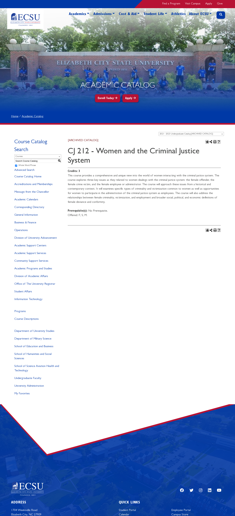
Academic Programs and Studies (33, 268)
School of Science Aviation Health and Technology (36, 368)
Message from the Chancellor (31, 192)
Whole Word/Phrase (27, 166)
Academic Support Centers (30, 245)
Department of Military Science (32, 339)
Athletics (178, 14)
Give (220, 3)
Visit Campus (192, 3)
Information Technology (28, 299)
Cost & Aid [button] (127, 14)
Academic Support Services (30, 253)
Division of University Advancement (35, 238)
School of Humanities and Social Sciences (33, 356)
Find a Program (171, 3)
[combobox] (191, 134)
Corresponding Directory (29, 207)
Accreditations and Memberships (33, 184)
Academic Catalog (32, 116)
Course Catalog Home (27, 176)
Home (14, 116)
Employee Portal (181, 510)
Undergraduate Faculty (27, 378)
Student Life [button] (154, 14)
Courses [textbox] (19, 156)
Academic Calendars (26, 199)
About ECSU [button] (199, 14)
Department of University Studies (34, 331)
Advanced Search (24, 170)
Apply (208, 3)
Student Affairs (23, 291)
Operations (21, 230)
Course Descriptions (26, 319)
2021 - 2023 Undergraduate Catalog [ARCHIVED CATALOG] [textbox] (186, 134)
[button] (88, 19)
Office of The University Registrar (34, 284)
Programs (20, 311)
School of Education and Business (33, 346)
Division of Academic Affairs (31, 276)
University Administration (29, 386)
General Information (26, 215)
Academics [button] (77, 14)
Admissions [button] (102, 14)
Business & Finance (25, 222)
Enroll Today (106, 98)
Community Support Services (31, 261)
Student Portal (127, 510)
